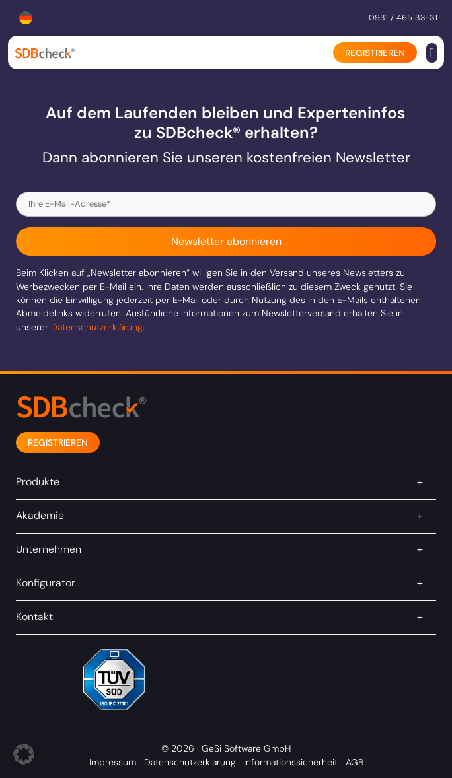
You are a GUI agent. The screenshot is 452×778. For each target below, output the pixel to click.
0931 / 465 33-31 (403, 17)
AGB (354, 762)
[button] (431, 53)
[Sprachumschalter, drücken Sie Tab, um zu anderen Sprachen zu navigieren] (26, 18)
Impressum (112, 762)
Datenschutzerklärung (97, 327)
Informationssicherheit (291, 762)
